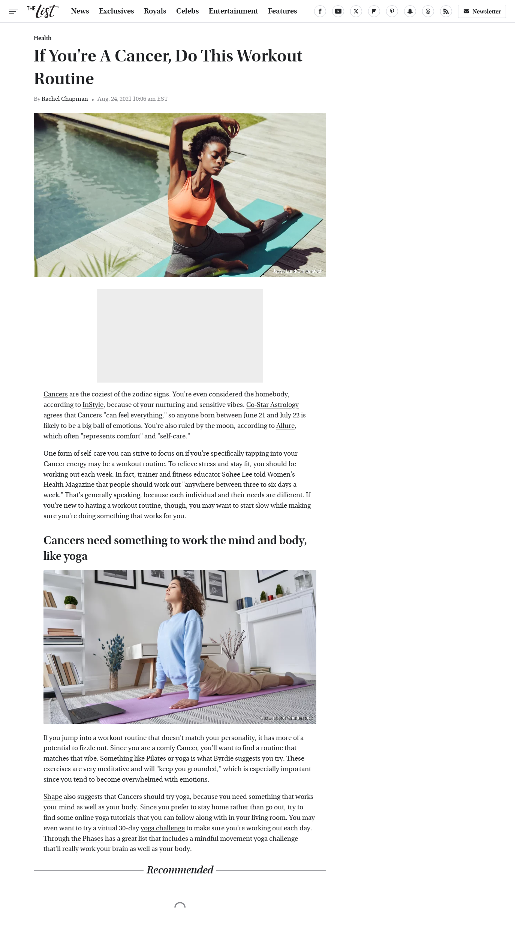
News (80, 11)
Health (43, 38)
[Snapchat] (410, 11)
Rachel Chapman (65, 98)
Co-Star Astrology (272, 405)
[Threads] (428, 11)
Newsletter (482, 11)
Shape (52, 797)
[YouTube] (338, 11)
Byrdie (224, 759)
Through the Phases (73, 839)
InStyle (92, 405)
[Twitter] (356, 11)
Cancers (55, 394)
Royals (155, 11)
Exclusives (116, 11)
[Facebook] (320, 11)
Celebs (187, 11)
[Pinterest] (392, 11)
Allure (285, 426)
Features (282, 11)
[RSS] (446, 11)
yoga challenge (163, 828)
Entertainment (233, 11)
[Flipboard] (374, 11)
